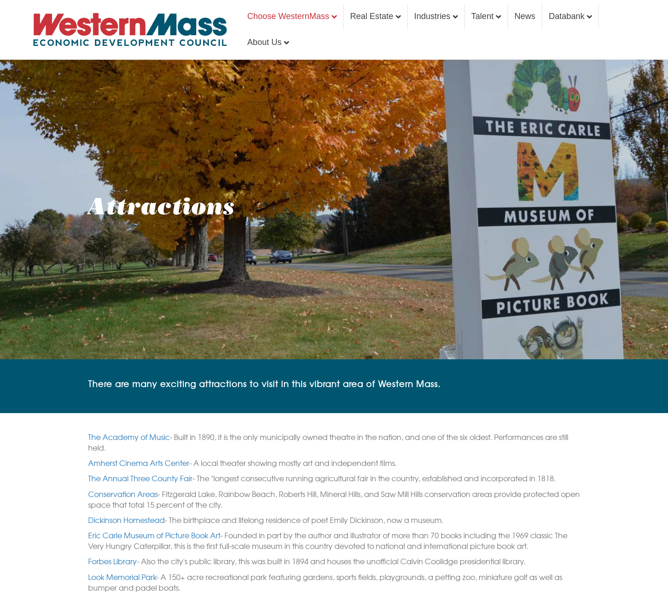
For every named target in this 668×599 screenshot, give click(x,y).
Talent (482, 16)
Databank (566, 16)
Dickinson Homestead (126, 519)
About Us (264, 42)
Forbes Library (112, 561)
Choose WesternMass (288, 16)
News (524, 16)
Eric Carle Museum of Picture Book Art (154, 535)
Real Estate (371, 16)
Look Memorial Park (122, 576)
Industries (432, 16)
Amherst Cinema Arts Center (138, 462)
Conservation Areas (123, 493)
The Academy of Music (129, 436)
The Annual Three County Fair (140, 478)
